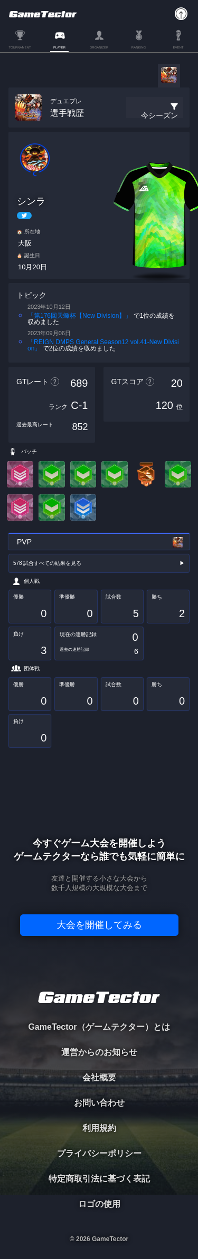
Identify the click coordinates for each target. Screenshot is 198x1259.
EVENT (178, 47)
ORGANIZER (99, 47)
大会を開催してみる (99, 925)
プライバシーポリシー (99, 1153)
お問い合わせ (99, 1102)
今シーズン (159, 115)
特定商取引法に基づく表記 (99, 1178)
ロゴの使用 (99, 1203)
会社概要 (99, 1077)
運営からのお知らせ (99, 1052)
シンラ (31, 201)
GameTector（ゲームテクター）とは (98, 1026)
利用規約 (99, 1128)
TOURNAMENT (19, 47)
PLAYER (59, 47)
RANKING (138, 47)
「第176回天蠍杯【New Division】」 (79, 315)
